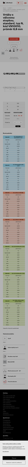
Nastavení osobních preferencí (14, 462)
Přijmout (14, 458)
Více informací (6, 451)
